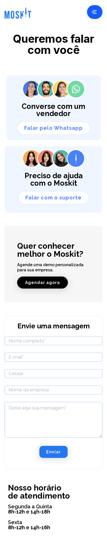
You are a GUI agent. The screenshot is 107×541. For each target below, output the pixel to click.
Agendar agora (42, 282)
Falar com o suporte (53, 198)
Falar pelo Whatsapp (53, 128)
